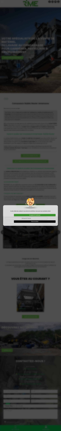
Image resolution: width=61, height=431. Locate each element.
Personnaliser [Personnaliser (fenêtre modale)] (34, 221)
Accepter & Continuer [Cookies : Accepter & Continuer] (34, 215)
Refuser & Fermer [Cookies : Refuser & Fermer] (26, 218)
